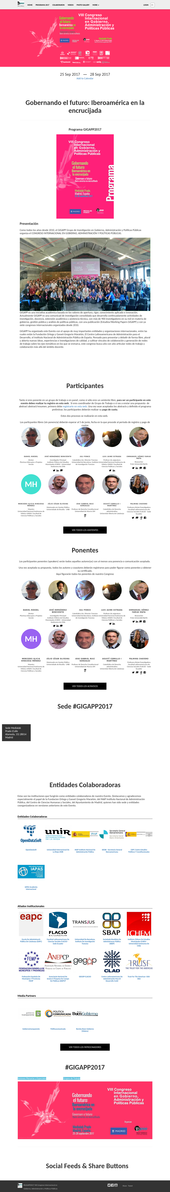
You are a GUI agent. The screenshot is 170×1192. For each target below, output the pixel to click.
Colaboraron (58, 5)
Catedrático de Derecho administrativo (112, 510)
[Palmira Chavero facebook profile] (145, 517)
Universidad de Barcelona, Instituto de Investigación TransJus (85, 463)
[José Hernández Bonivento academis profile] (61, 626)
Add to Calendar (85, 78)
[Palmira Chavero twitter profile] (133, 517)
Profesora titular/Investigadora (138, 507)
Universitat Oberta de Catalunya (112, 513)
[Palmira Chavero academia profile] (137, 517)
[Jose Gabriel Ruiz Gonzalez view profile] (85, 484)
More (96, 5)
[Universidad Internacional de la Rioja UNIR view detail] (58, 834)
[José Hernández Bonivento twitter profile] (54, 470)
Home (30, 5)
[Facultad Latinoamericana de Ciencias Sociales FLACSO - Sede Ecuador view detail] (58, 923)
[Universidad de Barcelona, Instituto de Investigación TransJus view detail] (85, 923)
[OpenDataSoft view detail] (31, 834)
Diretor (31, 460)
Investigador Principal (58, 460)
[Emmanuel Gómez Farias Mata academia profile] (141, 468)
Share (125, 1186)
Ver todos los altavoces (85, 686)
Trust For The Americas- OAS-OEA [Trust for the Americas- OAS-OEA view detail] (139, 978)
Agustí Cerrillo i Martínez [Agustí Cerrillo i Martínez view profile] (112, 505)
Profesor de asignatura (112, 460)
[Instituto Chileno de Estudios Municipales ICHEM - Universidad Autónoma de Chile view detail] (139, 923)
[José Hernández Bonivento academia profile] (61, 470)
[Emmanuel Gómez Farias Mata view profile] (139, 436)
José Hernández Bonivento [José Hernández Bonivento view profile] (58, 456)
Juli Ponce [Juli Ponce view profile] (85, 456)
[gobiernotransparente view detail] (31, 1013)
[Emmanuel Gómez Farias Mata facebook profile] (144, 468)
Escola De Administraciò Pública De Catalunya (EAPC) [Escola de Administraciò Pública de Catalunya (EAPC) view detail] (31, 940)
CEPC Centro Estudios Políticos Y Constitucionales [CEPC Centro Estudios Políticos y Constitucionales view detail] (138, 851)
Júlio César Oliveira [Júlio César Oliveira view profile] (58, 504)
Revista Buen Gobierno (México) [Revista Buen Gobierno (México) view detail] (85, 1030)
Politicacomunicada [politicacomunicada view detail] (58, 1029)
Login (145, 5)
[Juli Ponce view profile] (85, 436)
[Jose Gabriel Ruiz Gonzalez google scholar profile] (85, 515)
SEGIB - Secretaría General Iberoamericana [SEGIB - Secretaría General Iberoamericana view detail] (112, 851)
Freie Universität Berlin (138, 464)
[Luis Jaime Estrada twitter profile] (110, 470)
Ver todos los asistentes (85, 530)
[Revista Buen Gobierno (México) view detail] (85, 1013)
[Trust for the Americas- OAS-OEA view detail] (139, 960)
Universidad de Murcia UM (85, 511)
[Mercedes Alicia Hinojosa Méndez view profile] (31, 486)
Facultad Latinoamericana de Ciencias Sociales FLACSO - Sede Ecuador (139, 511)
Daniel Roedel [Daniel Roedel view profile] (31, 456)
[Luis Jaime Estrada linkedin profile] (114, 470)
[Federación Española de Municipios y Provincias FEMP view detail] (31, 960)
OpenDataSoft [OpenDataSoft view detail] (31, 850)
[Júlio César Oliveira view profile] (58, 484)
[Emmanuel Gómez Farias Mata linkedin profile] (137, 468)
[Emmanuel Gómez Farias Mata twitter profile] (133, 468)
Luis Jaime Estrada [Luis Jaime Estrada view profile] (112, 456)
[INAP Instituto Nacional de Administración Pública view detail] (85, 834)
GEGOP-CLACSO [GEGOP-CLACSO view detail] (85, 977)
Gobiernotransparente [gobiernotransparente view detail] (31, 1029)
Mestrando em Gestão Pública (58, 507)
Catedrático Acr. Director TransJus (85, 460)
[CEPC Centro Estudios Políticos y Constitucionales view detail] (139, 834)
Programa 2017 (42, 5)
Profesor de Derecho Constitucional (85, 509)
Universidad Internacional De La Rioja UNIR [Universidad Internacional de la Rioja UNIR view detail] (58, 851)
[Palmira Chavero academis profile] (137, 673)
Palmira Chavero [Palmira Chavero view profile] (138, 504)
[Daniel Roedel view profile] (31, 436)
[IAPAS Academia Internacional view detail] (31, 871)
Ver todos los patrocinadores (85, 1047)
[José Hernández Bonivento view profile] (58, 436)
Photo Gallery (83, 5)
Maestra (31, 509)
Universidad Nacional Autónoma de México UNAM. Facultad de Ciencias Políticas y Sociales (112, 464)
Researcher (139, 462)
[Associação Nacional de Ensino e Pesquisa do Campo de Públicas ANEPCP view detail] (58, 960)
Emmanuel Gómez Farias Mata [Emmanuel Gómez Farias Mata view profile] (139, 457)
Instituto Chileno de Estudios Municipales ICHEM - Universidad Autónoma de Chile (58, 464)
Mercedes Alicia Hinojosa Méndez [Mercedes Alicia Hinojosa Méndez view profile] (31, 505)
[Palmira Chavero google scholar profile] (141, 517)
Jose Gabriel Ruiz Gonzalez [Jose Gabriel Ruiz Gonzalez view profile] (85, 505)
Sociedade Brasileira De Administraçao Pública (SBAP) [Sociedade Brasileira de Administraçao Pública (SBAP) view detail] (112, 941)
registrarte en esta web (75, 406)
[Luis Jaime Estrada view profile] (112, 436)
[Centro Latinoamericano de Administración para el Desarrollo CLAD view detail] (112, 960)
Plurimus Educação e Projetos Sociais (31, 463)
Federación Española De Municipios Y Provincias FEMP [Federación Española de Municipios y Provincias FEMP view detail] (31, 979)
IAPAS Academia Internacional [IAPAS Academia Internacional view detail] (31, 888)
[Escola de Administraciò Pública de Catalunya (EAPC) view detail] (31, 923)
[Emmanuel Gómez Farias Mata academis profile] (140, 622)
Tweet (130, 1186)
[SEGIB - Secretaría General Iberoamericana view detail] (112, 834)
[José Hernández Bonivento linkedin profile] (57, 470)
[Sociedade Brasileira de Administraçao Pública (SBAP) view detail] (112, 923)
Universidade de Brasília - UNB (58, 509)
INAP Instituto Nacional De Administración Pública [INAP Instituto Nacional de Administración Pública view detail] (85, 851)
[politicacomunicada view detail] (58, 1013)
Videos (70, 5)
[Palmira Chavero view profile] (139, 484)
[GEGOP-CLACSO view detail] (85, 960)
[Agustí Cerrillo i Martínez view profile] (112, 484)
